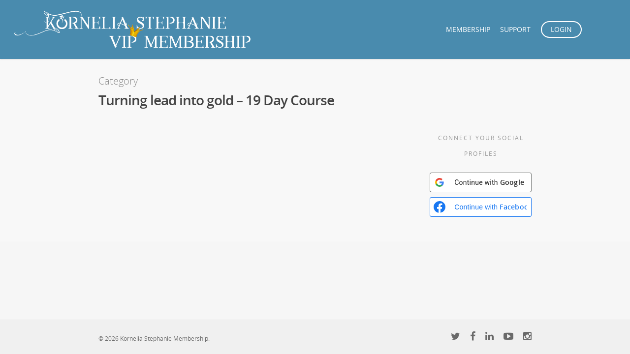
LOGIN (561, 29)
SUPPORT (515, 29)
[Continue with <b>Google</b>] (481, 182)
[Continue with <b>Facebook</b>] (481, 207)
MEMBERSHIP (468, 29)
